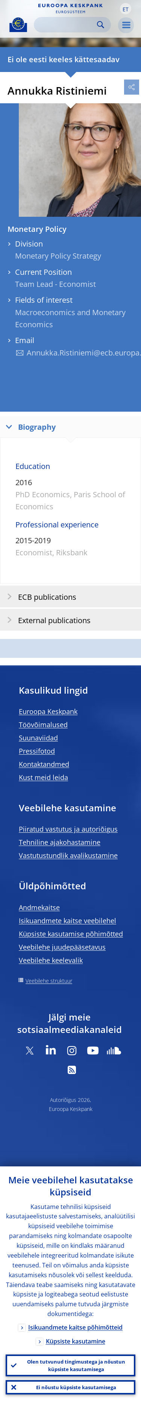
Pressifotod (37, 750)
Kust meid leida (43, 777)
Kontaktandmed (44, 764)
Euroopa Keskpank (48, 711)
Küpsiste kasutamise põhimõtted (71, 933)
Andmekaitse (39, 907)
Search (100, 24)
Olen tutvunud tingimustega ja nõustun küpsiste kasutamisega (76, 1365)
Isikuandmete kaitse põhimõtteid (75, 1327)
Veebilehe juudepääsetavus (62, 947)
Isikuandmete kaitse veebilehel (67, 920)
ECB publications (39, 596)
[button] (125, 8)
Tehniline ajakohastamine (59, 842)
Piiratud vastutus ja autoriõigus (68, 829)
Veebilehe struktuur (49, 980)
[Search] (66, 24)
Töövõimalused (43, 724)
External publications (46, 619)
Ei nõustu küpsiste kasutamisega (76, 1387)
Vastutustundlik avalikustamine (68, 855)
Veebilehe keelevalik (51, 960)
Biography (29, 426)
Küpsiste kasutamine (75, 1341)
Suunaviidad (38, 737)
